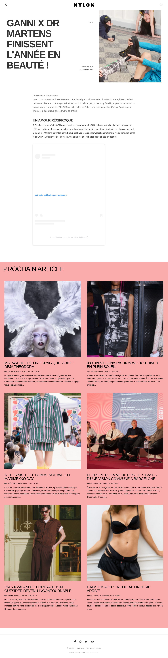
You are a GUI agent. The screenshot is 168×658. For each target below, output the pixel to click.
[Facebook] (75, 641)
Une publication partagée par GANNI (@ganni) (69, 237)
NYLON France (97, 483)
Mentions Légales (94, 648)
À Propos (70, 648)
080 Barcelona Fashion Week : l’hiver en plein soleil (122, 365)
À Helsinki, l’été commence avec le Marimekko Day (37, 477)
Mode (38, 371)
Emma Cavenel (14, 595)
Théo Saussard (97, 371)
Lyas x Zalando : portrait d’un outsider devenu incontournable (37, 589)
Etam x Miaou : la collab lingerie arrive (118, 589)
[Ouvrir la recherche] (6, 5)
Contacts (80, 648)
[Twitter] (86, 641)
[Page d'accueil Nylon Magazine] (84, 5)
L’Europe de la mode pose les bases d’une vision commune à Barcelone (122, 477)
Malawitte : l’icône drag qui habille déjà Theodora (39, 365)
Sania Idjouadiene (16, 371)
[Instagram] (80, 641)
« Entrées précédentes (9, 616)
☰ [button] (161, 5)
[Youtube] (92, 641)
